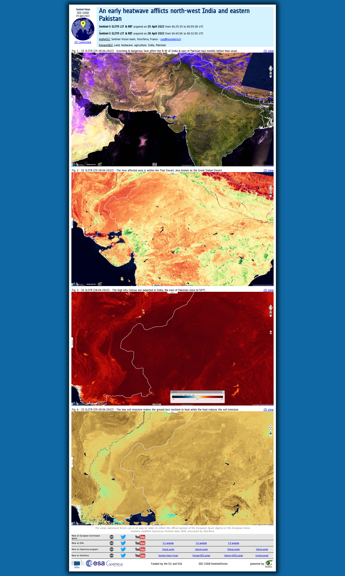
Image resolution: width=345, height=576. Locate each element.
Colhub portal (262, 549)
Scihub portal (168, 549)
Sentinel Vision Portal (168, 555)
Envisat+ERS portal (201, 555)
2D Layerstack (82, 42)
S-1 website (168, 543)
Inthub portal (233, 549)
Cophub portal (201, 549)
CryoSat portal (261, 555)
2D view (269, 51)
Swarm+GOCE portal (233, 555)
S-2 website (201, 543)
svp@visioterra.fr (170, 39)
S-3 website (233, 543)
